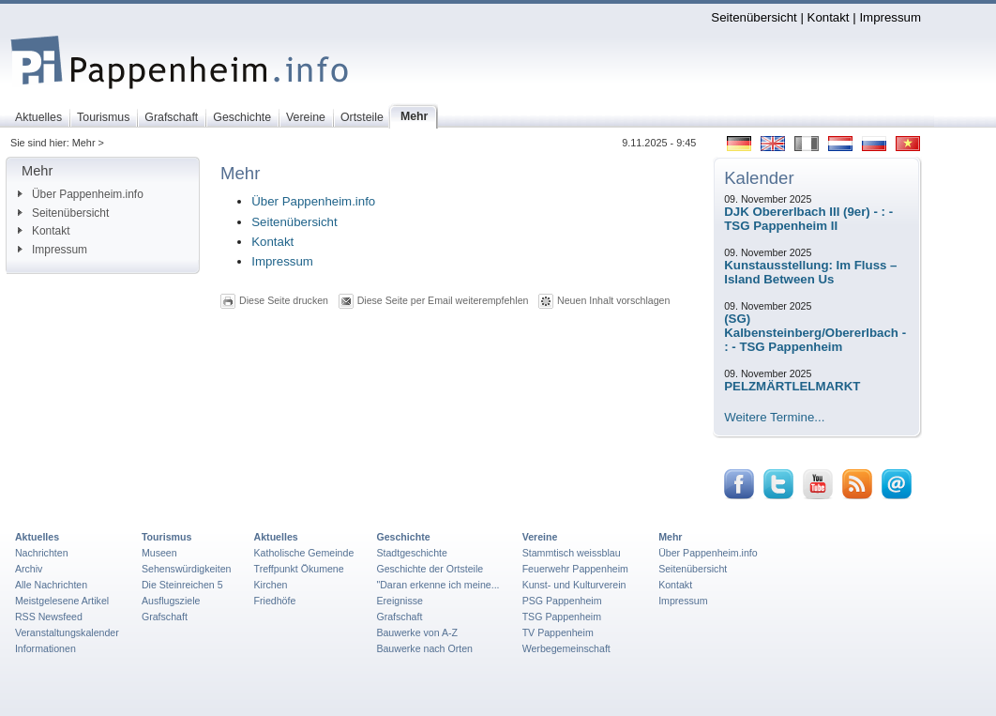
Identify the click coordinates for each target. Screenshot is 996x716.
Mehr (670, 536)
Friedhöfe (275, 600)
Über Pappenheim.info (80, 194)
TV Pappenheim (558, 632)
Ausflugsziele (171, 600)
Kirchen (271, 584)
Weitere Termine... (774, 417)
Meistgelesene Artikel (62, 600)
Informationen (45, 648)
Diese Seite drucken (283, 300)
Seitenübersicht (753, 17)
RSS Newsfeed (49, 616)
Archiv (28, 568)
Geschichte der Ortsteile (429, 568)
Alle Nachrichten (51, 584)
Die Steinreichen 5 (182, 584)
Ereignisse (399, 600)
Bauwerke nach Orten (424, 648)
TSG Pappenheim (561, 616)
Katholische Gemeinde (304, 552)
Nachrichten (41, 552)
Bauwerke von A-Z (417, 632)
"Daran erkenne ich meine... (437, 584)
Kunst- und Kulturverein (574, 584)
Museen (159, 552)
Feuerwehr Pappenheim (575, 568)
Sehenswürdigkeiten (187, 568)
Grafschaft (165, 616)
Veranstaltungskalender (67, 632)
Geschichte (403, 536)
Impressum (890, 17)
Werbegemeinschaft (566, 648)
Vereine (540, 536)
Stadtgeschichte (411, 552)
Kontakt (828, 17)
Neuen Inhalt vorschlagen (613, 300)
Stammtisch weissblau (571, 552)
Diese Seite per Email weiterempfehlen (443, 300)
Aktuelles (37, 536)
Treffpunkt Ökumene (299, 568)
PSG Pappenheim (562, 600)
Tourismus (166, 536)
